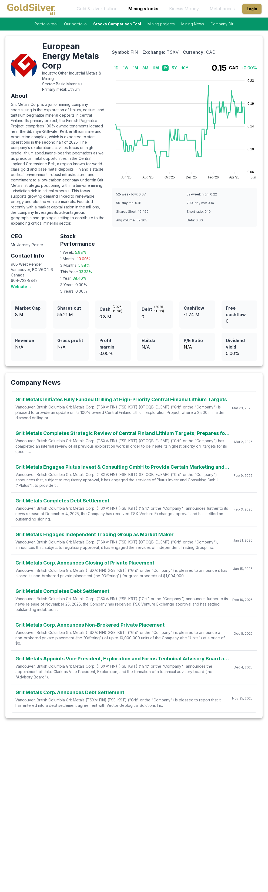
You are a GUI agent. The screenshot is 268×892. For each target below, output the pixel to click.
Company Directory (227, 24)
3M (145, 68)
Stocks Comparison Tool (117, 24)
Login (252, 8)
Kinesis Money (184, 8)
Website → (21, 286)
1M (135, 68)
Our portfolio (75, 24)
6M (156, 68)
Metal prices (222, 8)
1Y (165, 68)
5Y (174, 68)
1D (116, 68)
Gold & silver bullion (97, 8)
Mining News (192, 24)
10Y (184, 68)
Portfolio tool (46, 24)
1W (126, 68)
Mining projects (161, 24)
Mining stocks (143, 8)
